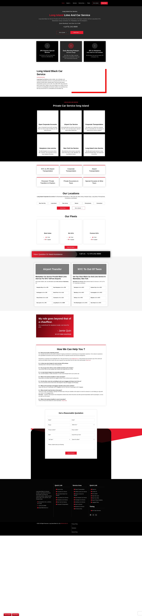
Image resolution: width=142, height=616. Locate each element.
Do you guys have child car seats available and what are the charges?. (57, 367)
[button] (70, 3)
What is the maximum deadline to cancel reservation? (53, 399)
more (89, 360)
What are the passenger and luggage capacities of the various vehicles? (57, 385)
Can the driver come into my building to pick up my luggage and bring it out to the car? (61, 381)
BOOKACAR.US (64, 523)
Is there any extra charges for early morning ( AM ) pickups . (55, 363)
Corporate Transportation (94, 124)
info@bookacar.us (75, 358)
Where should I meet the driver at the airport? (51, 390)
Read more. (64, 400)
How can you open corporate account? (50, 352)
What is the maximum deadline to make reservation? (53, 376)
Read (87, 360)
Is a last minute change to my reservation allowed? (53, 372)
